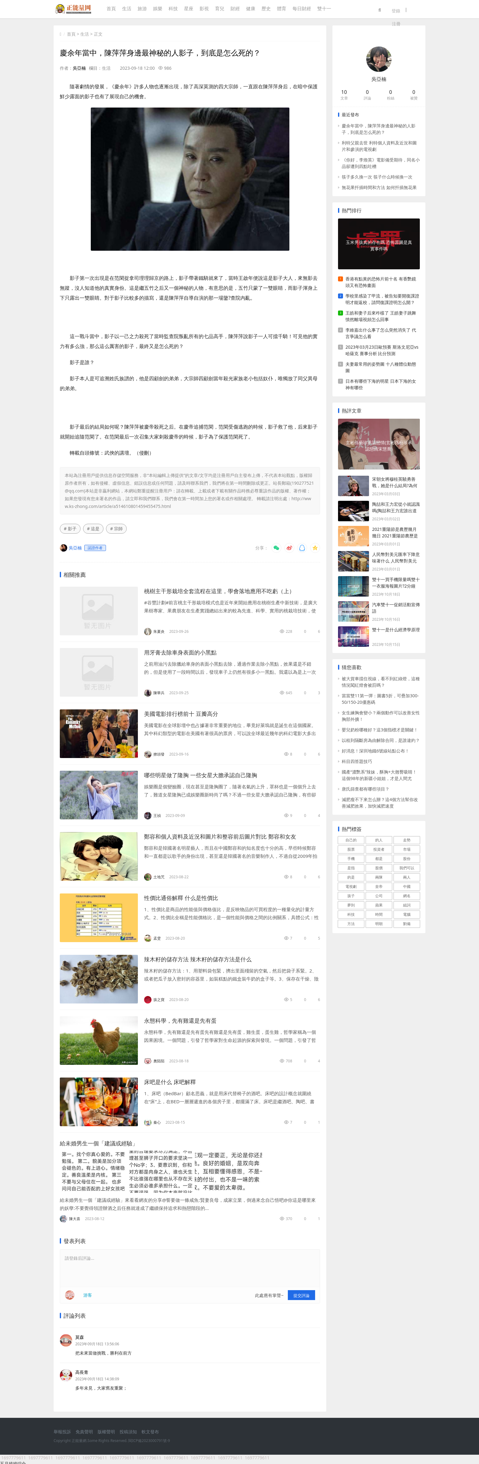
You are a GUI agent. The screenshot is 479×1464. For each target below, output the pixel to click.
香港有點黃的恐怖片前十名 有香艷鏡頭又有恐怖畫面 (380, 282)
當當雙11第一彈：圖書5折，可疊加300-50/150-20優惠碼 (380, 699)
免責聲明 (84, 1429)
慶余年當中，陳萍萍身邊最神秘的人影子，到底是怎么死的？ (378, 129)
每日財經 (300, 10)
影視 (202, 10)
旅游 (140, 10)
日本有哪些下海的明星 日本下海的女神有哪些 (380, 384)
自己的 (351, 840)
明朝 (379, 923)
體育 (280, 10)
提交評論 (301, 1292)
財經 (233, 10)
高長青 (81, 1369)
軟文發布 (150, 1429)
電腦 (407, 914)
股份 (407, 858)
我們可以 (406, 868)
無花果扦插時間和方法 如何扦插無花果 (379, 187)
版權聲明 (106, 1429)
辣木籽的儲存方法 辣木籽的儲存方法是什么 (203, 959)
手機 (351, 858)
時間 (379, 914)
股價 (379, 868)
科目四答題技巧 (357, 761)
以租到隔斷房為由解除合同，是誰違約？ (381, 740)
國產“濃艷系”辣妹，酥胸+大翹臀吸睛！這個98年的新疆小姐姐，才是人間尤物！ (379, 775)
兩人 (407, 877)
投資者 (379, 849)
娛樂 (156, 10)
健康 (249, 10)
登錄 (406, 10)
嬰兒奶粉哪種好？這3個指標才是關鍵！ (380, 730)
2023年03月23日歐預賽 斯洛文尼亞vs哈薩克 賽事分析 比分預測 (382, 350)
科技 (171, 10)
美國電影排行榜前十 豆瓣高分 (185, 713)
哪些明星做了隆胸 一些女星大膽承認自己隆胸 (207, 775)
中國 (407, 886)
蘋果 (379, 905)
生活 (125, 10)
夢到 (351, 905)
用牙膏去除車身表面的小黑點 (184, 652)
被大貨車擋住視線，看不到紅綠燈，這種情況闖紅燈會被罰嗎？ (381, 682)
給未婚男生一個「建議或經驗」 (103, 1143)
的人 (379, 840)
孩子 (351, 895)
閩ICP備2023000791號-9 (149, 1437)
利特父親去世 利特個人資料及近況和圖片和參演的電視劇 (379, 146)
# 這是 (93, 528)
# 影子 (70, 528)
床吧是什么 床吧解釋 (172, 1082)
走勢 (407, 840)
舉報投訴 (62, 1429)
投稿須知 (128, 1429)
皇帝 (379, 886)
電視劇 (351, 886)
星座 (187, 10)
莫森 (79, 1334)
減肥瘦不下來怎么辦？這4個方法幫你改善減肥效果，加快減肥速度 (380, 802)
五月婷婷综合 (13, 1461)
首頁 (109, 10)
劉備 (407, 923)
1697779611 (13, 1455)
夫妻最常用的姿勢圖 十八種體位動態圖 (380, 367)
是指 (351, 868)
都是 (379, 858)
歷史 (264, 10)
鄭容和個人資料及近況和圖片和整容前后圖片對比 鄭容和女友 (228, 836)
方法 (351, 923)
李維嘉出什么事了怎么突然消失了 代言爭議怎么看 (380, 333)
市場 (407, 849)
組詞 (407, 905)
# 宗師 (116, 528)
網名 (407, 895)
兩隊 (379, 877)
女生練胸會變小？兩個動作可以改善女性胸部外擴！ (381, 716)
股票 (351, 849)
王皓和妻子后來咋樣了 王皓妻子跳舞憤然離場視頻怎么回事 (380, 316)
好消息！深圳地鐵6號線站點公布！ (375, 751)
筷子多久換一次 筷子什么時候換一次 (377, 177)
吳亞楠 (79, 68)
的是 (351, 877)
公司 (379, 895)
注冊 (421, 10)
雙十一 (323, 10)
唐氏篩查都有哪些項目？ (365, 789)
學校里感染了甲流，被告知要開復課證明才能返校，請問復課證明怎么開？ (382, 299)
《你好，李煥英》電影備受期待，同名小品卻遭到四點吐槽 (381, 163)
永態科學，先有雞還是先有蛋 (184, 1020)
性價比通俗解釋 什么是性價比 (185, 897)
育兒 (218, 10)
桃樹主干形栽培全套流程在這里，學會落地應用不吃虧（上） (227, 591)
